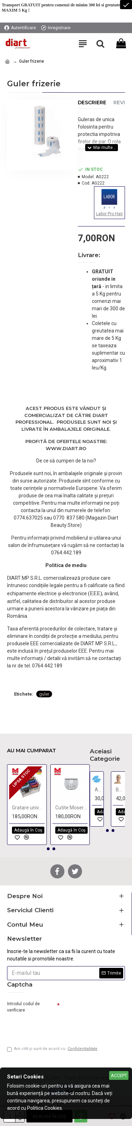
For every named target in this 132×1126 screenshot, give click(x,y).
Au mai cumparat (31, 751)
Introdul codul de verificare (23, 1007)
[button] (42, 848)
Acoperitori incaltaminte (98, 789)
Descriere (92, 103)
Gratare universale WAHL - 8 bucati (28, 807)
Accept (119, 1075)
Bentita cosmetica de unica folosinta (119, 789)
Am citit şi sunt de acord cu (53, 1049)
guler (44, 694)
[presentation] (56, 1026)
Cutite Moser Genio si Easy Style (71, 807)
